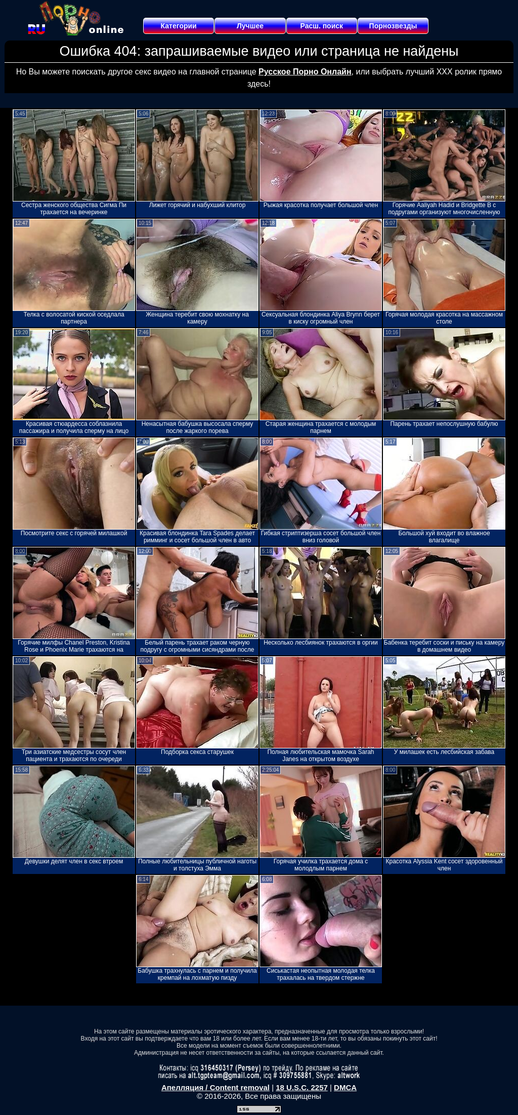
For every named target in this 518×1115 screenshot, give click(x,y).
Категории (179, 26)
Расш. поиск (321, 26)
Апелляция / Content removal (215, 1087)
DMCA (345, 1087)
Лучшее (250, 26)
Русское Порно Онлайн (304, 71)
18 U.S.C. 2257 (302, 1087)
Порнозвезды (393, 26)
